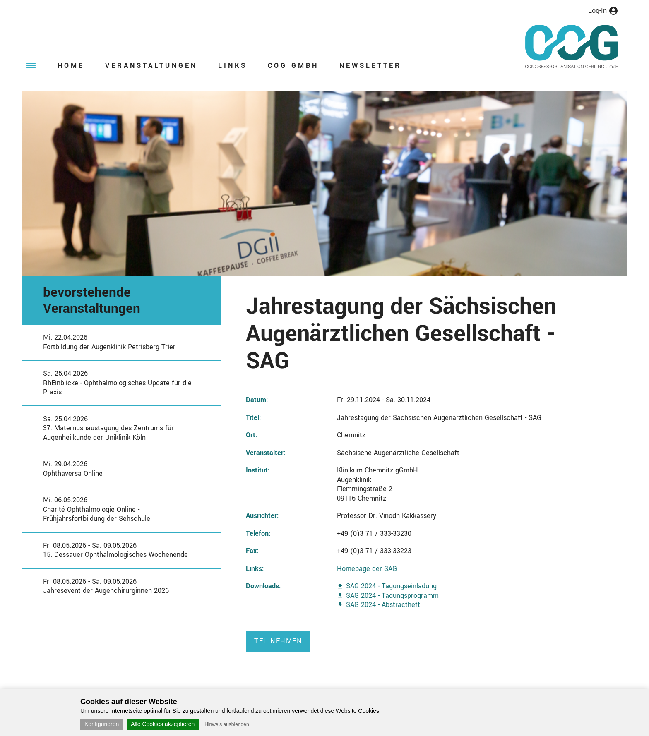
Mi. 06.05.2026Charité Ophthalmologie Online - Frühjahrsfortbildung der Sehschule (96, 509)
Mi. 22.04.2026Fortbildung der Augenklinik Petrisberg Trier (109, 342)
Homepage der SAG (367, 568)
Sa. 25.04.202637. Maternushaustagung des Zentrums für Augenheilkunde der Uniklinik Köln (108, 428)
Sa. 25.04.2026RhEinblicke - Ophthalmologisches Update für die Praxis (117, 383)
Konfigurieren (101, 724)
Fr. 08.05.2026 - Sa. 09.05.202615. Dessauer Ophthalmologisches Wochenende (115, 550)
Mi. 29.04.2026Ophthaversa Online (73, 468)
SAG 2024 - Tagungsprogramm (392, 595)
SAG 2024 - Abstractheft (383, 604)
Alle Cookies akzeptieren (163, 724)
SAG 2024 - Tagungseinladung (391, 586)
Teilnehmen (278, 641)
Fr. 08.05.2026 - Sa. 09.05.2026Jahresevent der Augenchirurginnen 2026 (106, 586)
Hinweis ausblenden (226, 724)
